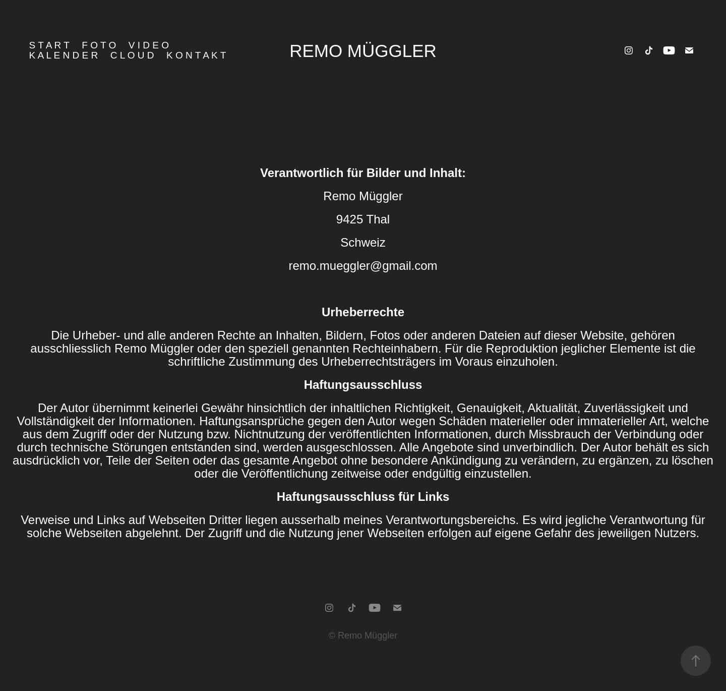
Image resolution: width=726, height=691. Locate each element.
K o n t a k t (196, 55)
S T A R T (49, 45)
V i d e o (149, 45)
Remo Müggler (363, 51)
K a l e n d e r (63, 55)
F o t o (99, 45)
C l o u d (132, 55)
